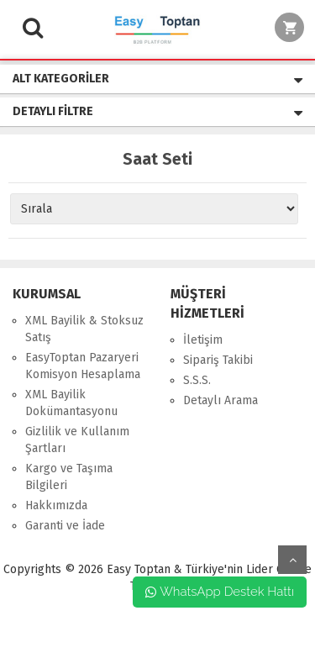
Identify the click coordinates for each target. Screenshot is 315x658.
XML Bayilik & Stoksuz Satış (84, 329)
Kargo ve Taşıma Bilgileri (69, 476)
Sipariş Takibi (218, 360)
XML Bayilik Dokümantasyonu (71, 402)
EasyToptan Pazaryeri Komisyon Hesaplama (82, 366)
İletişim (203, 340)
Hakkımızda (56, 505)
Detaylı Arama (220, 400)
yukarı (292, 559)
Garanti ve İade (65, 526)
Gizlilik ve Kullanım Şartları (77, 439)
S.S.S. (197, 380)
